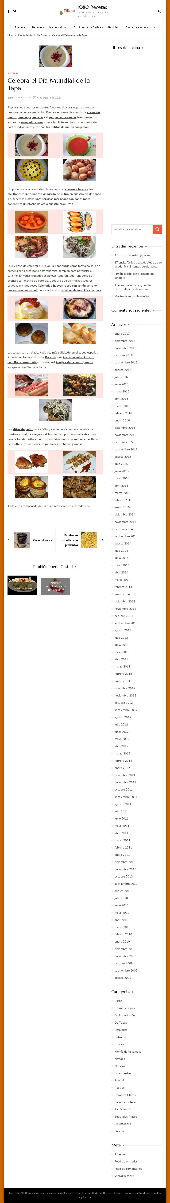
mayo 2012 (122, 739)
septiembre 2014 (126, 536)
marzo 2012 (122, 753)
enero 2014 (122, 594)
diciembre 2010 (125, 862)
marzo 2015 (122, 493)
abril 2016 (121, 399)
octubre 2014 (124, 529)
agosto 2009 (123, 978)
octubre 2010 (124, 876)
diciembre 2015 (125, 428)
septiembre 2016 (126, 362)
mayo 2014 (122, 565)
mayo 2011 (122, 826)
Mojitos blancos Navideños (132, 296)
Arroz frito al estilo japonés (132, 255)
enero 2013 (122, 681)
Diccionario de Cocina (87, 27)
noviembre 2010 (125, 869)
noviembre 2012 (125, 695)
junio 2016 (122, 384)
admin (11, 97)
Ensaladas (121, 1030)
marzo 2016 (122, 406)
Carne (118, 1001)
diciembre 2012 (125, 688)
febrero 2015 (123, 500)
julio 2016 (121, 377)
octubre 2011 (124, 789)
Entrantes (121, 1037)
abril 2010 (121, 920)
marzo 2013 (122, 666)
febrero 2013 (123, 674)
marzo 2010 (122, 927)
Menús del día (58, 27)
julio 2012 (121, 724)
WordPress (144, 1193)
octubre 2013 (124, 616)
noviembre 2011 (125, 782)
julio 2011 (121, 811)
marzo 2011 (122, 840)
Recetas (37, 27)
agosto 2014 (123, 543)
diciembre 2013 (125, 601)
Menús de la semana (128, 1052)
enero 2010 (122, 941)
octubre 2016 (124, 355)
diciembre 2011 (125, 775)
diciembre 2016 (125, 341)
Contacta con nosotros (140, 27)
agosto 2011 (123, 804)
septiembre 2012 (126, 710)
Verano (119, 1131)
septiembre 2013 (126, 623)
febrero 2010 (123, 934)
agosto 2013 (123, 630)
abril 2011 (121, 833)
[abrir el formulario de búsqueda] (159, 11)
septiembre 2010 (126, 884)
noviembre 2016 (125, 348)
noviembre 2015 (125, 435)
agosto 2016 (123, 370)
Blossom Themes (113, 1193)
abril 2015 (121, 486)
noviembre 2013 (125, 609)
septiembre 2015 (126, 449)
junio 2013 (122, 645)
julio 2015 (121, 464)
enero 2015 (122, 507)
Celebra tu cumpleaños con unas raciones (55, 586)
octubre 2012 (124, 703)
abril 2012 (121, 746)
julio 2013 (121, 638)
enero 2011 (122, 855)
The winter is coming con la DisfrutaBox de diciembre (133, 287)
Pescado (120, 1080)
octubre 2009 (124, 963)
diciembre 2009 (125, 949)
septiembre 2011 (126, 797)
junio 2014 (122, 558)
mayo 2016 (122, 391)
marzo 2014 (122, 580)
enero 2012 (122, 768)
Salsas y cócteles (126, 1102)
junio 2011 (122, 818)
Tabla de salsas (22, 588)
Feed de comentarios (128, 1169)
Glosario (120, 1044)
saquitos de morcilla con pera (81, 290)
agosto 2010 (123, 891)
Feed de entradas (126, 1161)
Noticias (113, 27)
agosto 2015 (123, 457)
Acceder (120, 1154)
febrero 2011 (123, 847)
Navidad (120, 1059)
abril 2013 (121, 659)
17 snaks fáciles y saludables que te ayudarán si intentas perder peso (138, 264)
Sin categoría (123, 1124)
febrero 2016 (123, 413)
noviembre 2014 (125, 522)
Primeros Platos (125, 1095)
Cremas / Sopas (125, 1008)
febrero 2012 (123, 761)
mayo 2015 (122, 478)
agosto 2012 (123, 717)
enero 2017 (122, 334)
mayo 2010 (122, 913)
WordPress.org (124, 1176)
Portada (20, 27)
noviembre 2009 (125, 956)
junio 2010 (122, 905)
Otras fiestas (123, 1073)
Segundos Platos (126, 1117)
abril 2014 (121, 572)
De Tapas (13, 73)
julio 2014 (121, 551)
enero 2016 (122, 420)
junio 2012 (122, 732)
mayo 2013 (122, 652)
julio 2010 (121, 898)
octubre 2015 (124, 442)
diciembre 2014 (125, 514)
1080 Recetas (92, 7)
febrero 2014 (123, 587)
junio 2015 (122, 471)
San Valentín (123, 1109)
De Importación (125, 1015)
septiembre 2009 (126, 970)
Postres (120, 1088)
